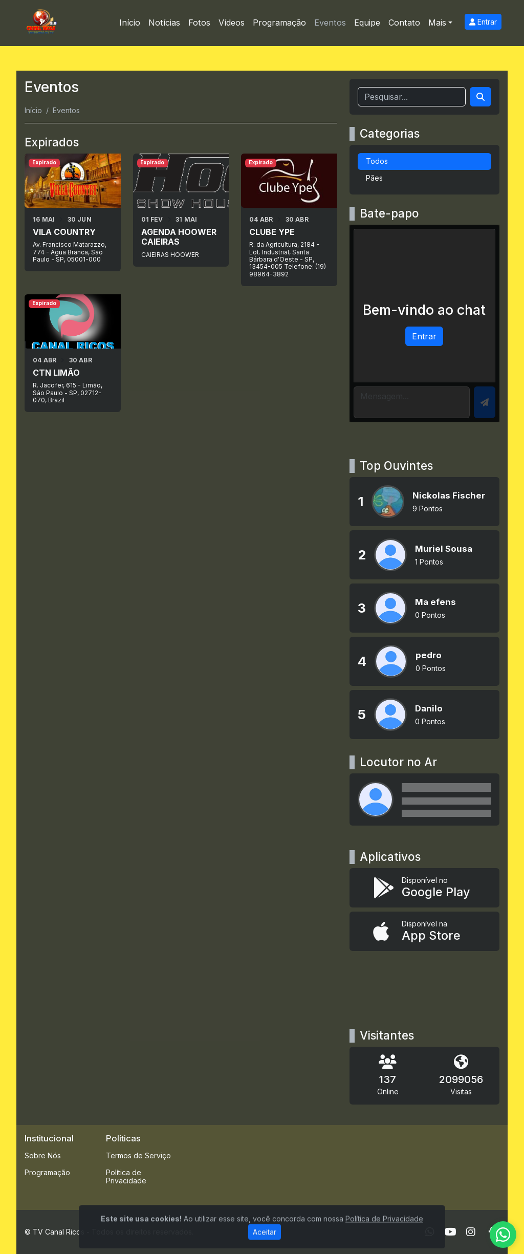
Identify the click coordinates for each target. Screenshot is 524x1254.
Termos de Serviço (138, 1155)
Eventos (330, 22)
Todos (377, 161)
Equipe (367, 22)
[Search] (480, 96)
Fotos (199, 22)
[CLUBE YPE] (289, 220)
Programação (279, 22)
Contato (404, 22)
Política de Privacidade (126, 1176)
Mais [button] (437, 22)
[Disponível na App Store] (424, 931)
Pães (374, 178)
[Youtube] (450, 1232)
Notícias (164, 22)
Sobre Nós (43, 1155)
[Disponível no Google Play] (424, 887)
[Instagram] (470, 1232)
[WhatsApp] (429, 1232)
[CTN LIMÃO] (73, 353)
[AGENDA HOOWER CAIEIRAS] (181, 210)
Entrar (483, 21)
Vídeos (232, 22)
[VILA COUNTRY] (73, 212)
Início (129, 22)
